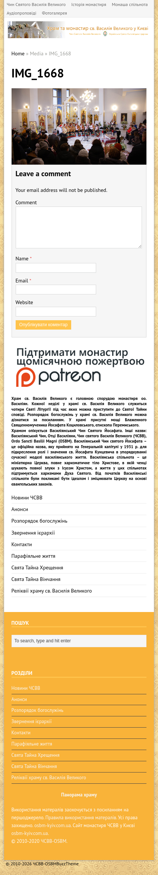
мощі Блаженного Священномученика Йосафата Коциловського (79, 422)
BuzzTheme (68, 863)
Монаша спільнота (130, 4)
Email (22, 280)
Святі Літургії (38, 409)
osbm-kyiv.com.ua (52, 825)
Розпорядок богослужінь (39, 520)
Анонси (20, 509)
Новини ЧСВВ (27, 497)
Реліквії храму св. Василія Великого (52, 590)
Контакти (22, 544)
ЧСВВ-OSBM (53, 841)
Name (23, 258)
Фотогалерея (54, 13)
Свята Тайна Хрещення (37, 567)
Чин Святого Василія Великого (36, 4)
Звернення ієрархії (33, 532)
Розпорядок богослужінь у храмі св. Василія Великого (79, 414)
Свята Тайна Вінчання (36, 579)
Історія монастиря (88, 4)
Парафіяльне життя (34, 556)
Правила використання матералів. (81, 817)
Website (24, 302)
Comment (26, 202)
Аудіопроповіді (21, 13)
